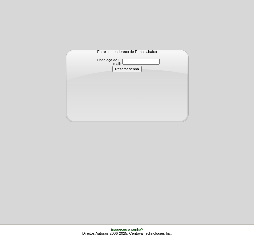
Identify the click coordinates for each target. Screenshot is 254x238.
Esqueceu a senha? (127, 229)
